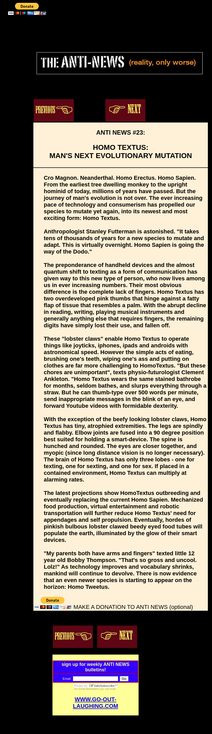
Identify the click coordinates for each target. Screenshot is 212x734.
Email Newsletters (89, 689)
